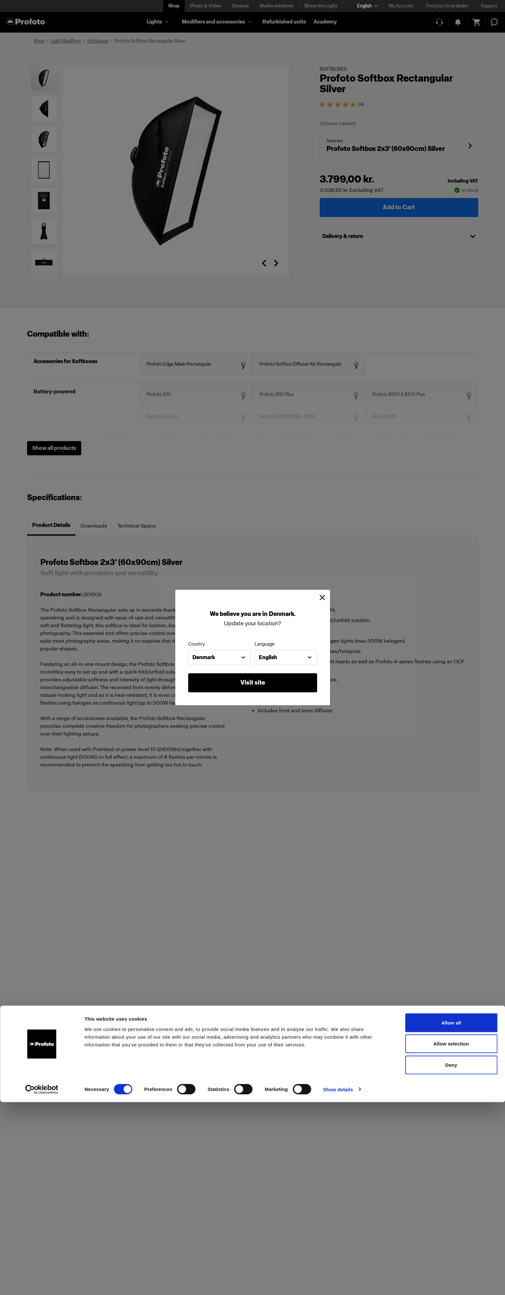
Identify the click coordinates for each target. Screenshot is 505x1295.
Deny (451, 1257)
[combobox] (219, 657)
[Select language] (367, 6)
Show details (338, 1282)
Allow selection (451, 1237)
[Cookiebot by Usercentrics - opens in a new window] (42, 1282)
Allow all (451, 1215)
